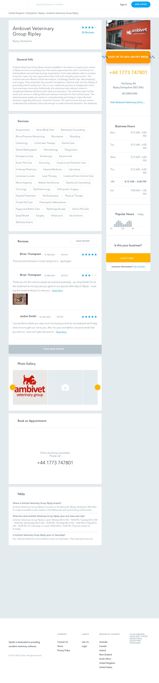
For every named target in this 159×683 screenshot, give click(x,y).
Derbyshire (32, 13)
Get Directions (129, 93)
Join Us (85, 642)
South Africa (105, 659)
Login (84, 646)
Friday (142, 214)
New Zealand (105, 655)
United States (105, 667)
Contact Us (62, 642)
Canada (103, 646)
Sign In (123, 5)
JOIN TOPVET (141, 4)
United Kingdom (17, 13)
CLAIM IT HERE (128, 258)
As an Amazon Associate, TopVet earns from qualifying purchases (139, 639)
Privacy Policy (63, 650)
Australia (103, 642)
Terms (60, 646)
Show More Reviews (55, 349)
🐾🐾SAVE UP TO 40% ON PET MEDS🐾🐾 (128, 57)
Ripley (43, 13)
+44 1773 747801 (55, 463)
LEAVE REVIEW (84, 241)
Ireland (102, 650)
